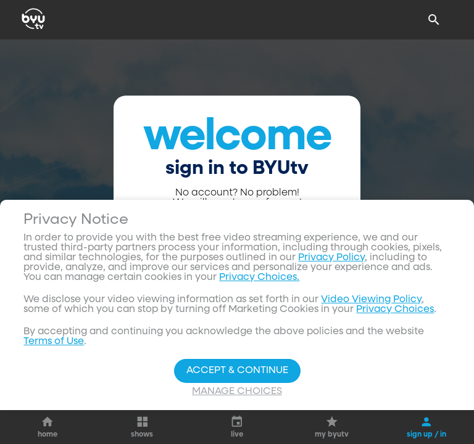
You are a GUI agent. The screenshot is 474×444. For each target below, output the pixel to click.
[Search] (434, 20)
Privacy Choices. (259, 418)
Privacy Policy (331, 398)
